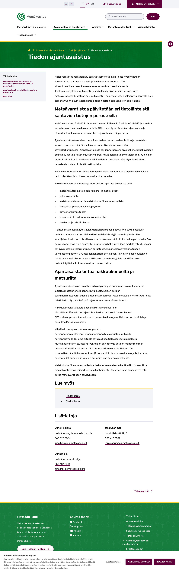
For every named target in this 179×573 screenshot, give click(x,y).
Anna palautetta (132, 520)
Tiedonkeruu (73, 395)
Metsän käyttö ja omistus (31, 26)
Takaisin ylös (143, 490)
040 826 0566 (63, 437)
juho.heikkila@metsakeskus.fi (71, 442)
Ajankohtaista (146, 26)
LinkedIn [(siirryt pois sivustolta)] (76, 530)
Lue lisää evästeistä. (59, 568)
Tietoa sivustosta (133, 535)
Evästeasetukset (113, 562)
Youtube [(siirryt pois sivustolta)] (77, 534)
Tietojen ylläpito (77, 49)
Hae (153, 16)
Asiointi (96, 26)
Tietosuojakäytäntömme (136, 525)
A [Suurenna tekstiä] (71, 3)
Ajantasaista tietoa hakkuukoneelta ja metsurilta (20, 90)
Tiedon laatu (73, 400)
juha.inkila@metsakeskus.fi (70, 468)
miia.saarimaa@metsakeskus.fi (122, 442)
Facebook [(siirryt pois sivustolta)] (77, 521)
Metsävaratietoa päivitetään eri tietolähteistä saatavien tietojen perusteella (18, 83)
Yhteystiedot (112, 4)
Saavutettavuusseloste (136, 530)
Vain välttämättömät (139, 562)
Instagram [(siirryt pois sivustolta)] (77, 526)
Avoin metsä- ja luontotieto (69, 26)
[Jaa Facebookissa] (170, 43)
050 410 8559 (112, 437)
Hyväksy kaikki (164, 562)
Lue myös (7, 96)
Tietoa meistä (25, 34)
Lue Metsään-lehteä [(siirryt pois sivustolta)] (33, 548)
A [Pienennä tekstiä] (66, 4)
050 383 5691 (62, 463)
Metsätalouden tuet (119, 26)
